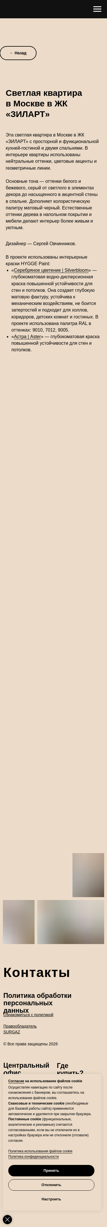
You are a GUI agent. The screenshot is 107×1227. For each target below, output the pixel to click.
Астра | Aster (27, 336)
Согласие (16, 1081)
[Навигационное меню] (97, 9)
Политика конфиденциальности (33, 1157)
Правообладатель (20, 1026)
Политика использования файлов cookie (40, 1151)
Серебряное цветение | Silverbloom (51, 270)
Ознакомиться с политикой (28, 1014)
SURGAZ (11, 1032)
